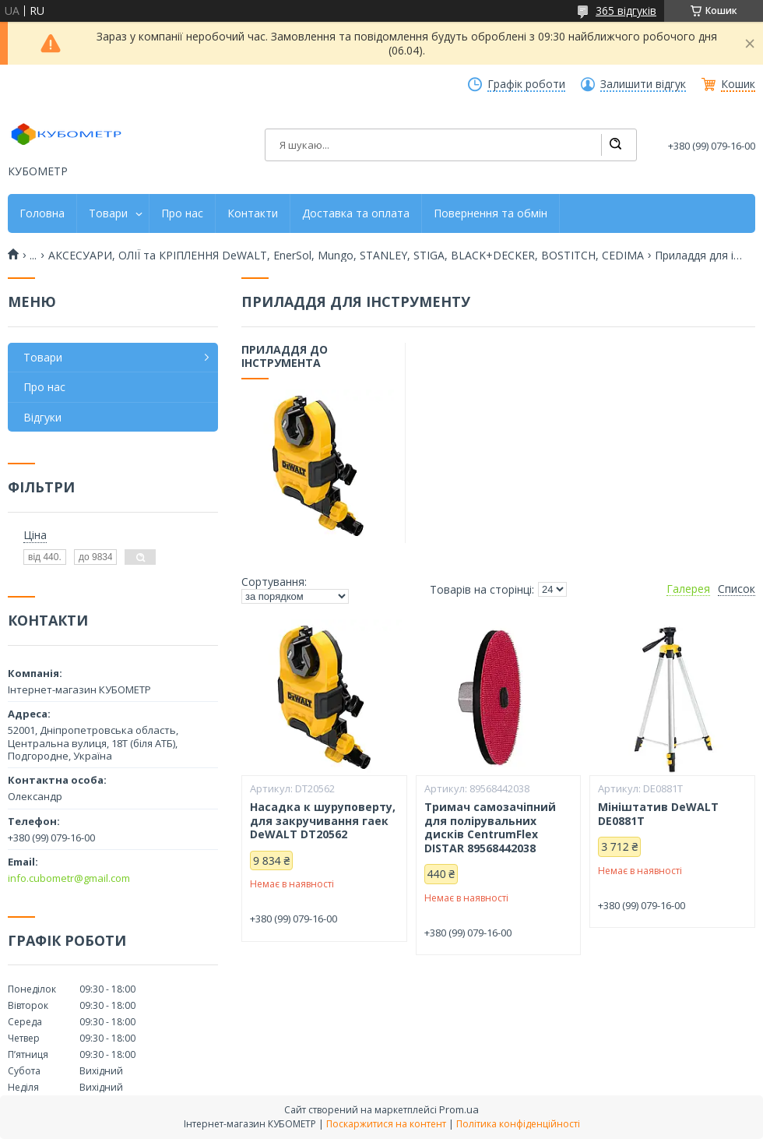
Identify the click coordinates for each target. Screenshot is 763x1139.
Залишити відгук (643, 84)
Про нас (182, 213)
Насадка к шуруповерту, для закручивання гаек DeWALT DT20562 (323, 820)
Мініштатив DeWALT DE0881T (658, 813)
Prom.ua (459, 1109)
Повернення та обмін (490, 213)
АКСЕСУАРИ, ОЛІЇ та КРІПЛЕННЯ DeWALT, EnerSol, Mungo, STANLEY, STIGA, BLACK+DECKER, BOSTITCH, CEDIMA (346, 256)
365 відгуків (626, 10)
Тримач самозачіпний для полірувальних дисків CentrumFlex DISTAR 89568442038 (490, 827)
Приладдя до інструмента (284, 357)
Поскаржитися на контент (386, 1123)
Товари (108, 213)
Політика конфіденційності (518, 1123)
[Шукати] (615, 145)
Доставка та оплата (356, 213)
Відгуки (42, 417)
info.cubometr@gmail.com (69, 878)
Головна (42, 213)
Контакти (252, 213)
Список (736, 589)
